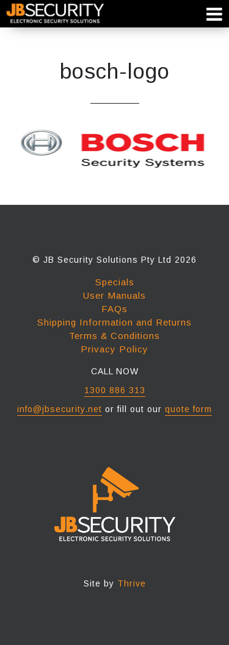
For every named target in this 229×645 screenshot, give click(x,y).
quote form (188, 409)
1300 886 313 (114, 390)
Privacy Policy (114, 349)
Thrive (131, 583)
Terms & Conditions (114, 335)
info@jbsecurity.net (59, 409)
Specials (114, 282)
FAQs (114, 309)
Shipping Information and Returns (114, 322)
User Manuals (114, 295)
